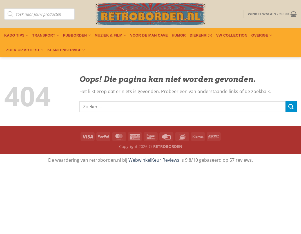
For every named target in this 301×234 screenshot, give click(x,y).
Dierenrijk (201, 35)
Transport (45, 35)
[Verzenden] (291, 106)
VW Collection (232, 35)
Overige (261, 35)
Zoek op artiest (24, 50)
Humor (179, 35)
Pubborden (77, 35)
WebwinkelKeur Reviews (153, 160)
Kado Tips (16, 35)
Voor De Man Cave (149, 35)
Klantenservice (66, 50)
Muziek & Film (110, 35)
